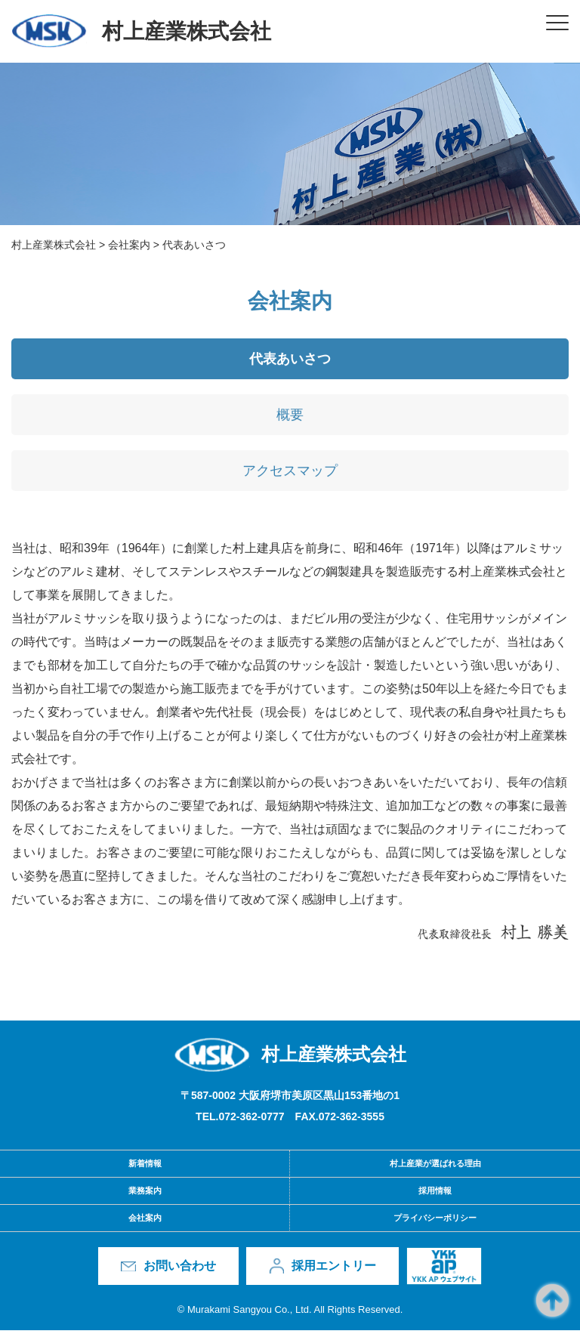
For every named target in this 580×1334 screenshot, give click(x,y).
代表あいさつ (290, 364)
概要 (290, 420)
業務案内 (145, 1194)
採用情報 (435, 1194)
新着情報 (145, 1167)
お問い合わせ (179, 1269)
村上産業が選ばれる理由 (435, 1167)
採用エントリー (334, 1269)
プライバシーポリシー (435, 1221)
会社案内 (145, 1221)
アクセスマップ (290, 475)
